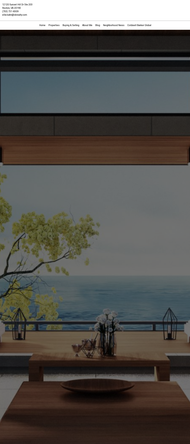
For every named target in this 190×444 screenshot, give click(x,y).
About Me (87, 25)
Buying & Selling (70, 25)
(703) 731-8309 (10, 11)
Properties (54, 25)
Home (42, 25)
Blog (97, 25)
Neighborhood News (113, 25)
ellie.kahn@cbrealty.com (14, 14)
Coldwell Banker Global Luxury (143, 25)
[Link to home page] (95, 6)
